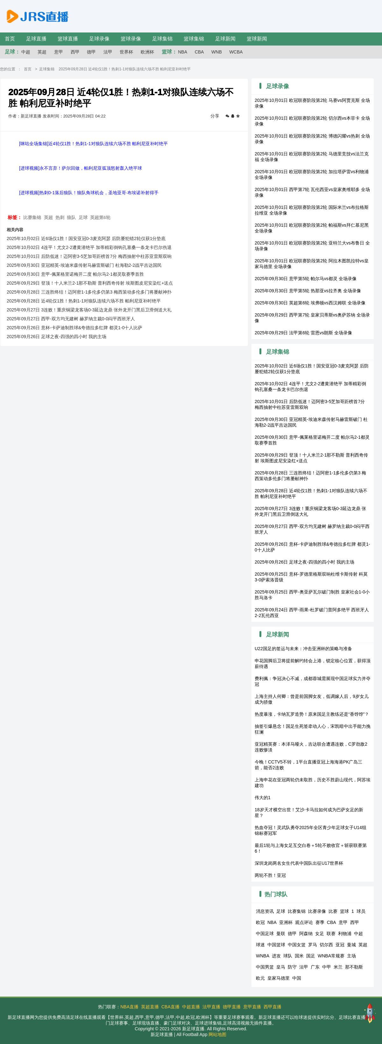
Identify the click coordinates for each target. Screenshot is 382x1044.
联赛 (331, 933)
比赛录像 (317, 911)
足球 (83, 217)
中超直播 (191, 1006)
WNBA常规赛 (331, 955)
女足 (319, 933)
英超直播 (150, 1006)
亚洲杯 (286, 922)
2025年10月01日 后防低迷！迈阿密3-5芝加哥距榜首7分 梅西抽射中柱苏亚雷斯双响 (89, 256)
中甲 (326, 966)
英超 (42, 51)
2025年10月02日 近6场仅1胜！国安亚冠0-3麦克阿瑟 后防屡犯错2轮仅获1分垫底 (86, 238)
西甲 (75, 51)
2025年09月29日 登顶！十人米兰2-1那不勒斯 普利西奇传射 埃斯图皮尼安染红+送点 (90, 283)
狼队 (71, 217)
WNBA (262, 955)
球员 (361, 911)
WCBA (236, 51)
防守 (292, 966)
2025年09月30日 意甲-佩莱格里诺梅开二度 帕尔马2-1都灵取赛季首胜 (75, 274)
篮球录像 (131, 38)
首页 (10, 38)
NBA (182, 51)
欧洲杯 (147, 51)
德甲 (91, 51)
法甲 (107, 51)
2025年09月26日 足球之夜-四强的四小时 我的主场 (56, 336)
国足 (310, 955)
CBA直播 (170, 1006)
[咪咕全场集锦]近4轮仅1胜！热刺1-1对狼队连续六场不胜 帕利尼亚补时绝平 (93, 143)
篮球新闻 (257, 38)
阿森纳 (306, 933)
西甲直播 (272, 1006)
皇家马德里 (278, 978)
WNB (216, 51)
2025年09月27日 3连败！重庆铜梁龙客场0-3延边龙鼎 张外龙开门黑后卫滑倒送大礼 (89, 309)
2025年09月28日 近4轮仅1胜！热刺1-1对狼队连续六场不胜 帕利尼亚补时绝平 (84, 300)
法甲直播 (211, 1006)
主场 (351, 955)
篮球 (344, 911)
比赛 (333, 911)
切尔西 (326, 944)
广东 (315, 966)
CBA (199, 51)
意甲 (58, 51)
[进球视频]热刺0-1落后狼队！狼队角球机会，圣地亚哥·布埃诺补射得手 (89, 192)
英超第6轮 (100, 217)
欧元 (260, 978)
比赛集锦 (32, 217)
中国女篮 (297, 944)
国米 (299, 955)
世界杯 (126, 51)
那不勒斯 (354, 966)
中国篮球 (276, 944)
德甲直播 (232, 1006)
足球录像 (99, 38)
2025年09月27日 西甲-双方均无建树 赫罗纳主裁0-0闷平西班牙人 (71, 318)
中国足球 (265, 933)
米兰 (338, 966)
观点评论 (304, 922)
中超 (25, 51)
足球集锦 (162, 38)
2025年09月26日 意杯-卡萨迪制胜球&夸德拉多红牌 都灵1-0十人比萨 (74, 327)
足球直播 (36, 38)
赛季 (319, 922)
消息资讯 (265, 911)
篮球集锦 (194, 38)
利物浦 (344, 933)
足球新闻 (225, 38)
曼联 (280, 933)
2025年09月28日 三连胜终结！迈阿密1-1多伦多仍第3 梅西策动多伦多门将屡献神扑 (89, 292)
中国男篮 (265, 966)
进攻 (276, 955)
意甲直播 (252, 1006)
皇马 (280, 966)
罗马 (312, 944)
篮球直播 (68, 38)
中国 (296, 978)
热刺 (59, 217)
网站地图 (217, 1034)
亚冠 (340, 944)
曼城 (351, 944)
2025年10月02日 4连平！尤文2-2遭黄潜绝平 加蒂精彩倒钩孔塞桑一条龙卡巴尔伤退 (89, 247)
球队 (287, 955)
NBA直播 (129, 1006)
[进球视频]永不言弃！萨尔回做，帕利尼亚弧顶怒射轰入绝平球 (80, 168)
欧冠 (260, 922)
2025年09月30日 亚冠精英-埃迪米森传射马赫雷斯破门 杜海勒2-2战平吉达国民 (84, 265)
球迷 (260, 944)
